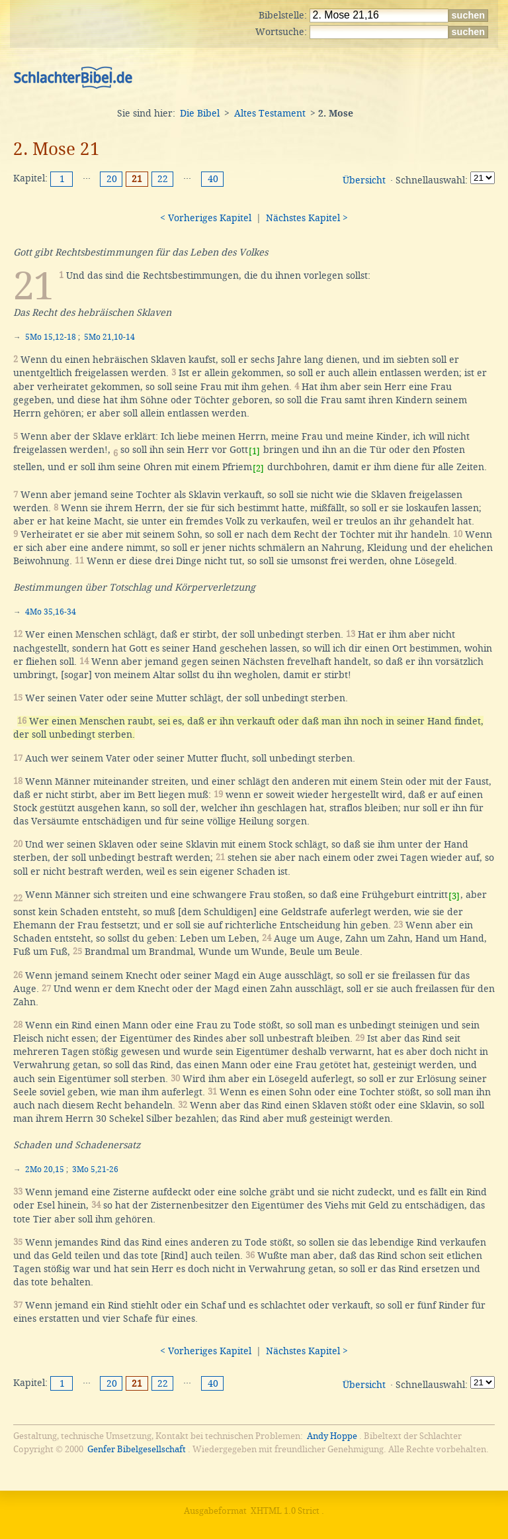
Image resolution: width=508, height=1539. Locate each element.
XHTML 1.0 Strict (285, 1511)
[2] (258, 468)
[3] (454, 896)
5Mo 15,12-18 (50, 337)
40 (213, 179)
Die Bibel (200, 113)
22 (162, 179)
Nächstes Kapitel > (307, 218)
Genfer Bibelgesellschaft (136, 1449)
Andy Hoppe (332, 1436)
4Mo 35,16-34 (50, 612)
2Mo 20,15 (44, 1169)
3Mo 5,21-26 (95, 1169)
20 (111, 179)
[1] (254, 451)
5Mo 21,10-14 (109, 337)
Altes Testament (270, 113)
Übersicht (364, 180)
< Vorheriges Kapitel (205, 218)
